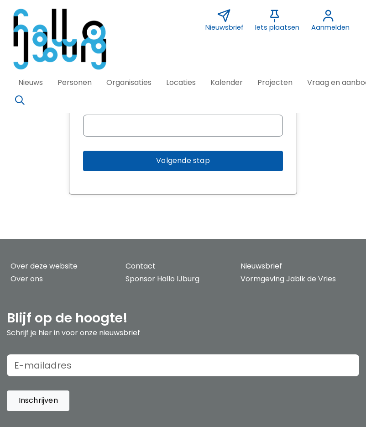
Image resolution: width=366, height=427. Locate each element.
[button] (30, 83)
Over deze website (44, 266)
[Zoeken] (19, 100)
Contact (140, 266)
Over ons (26, 279)
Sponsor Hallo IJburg (162, 279)
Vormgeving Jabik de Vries (288, 279)
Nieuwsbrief (261, 266)
